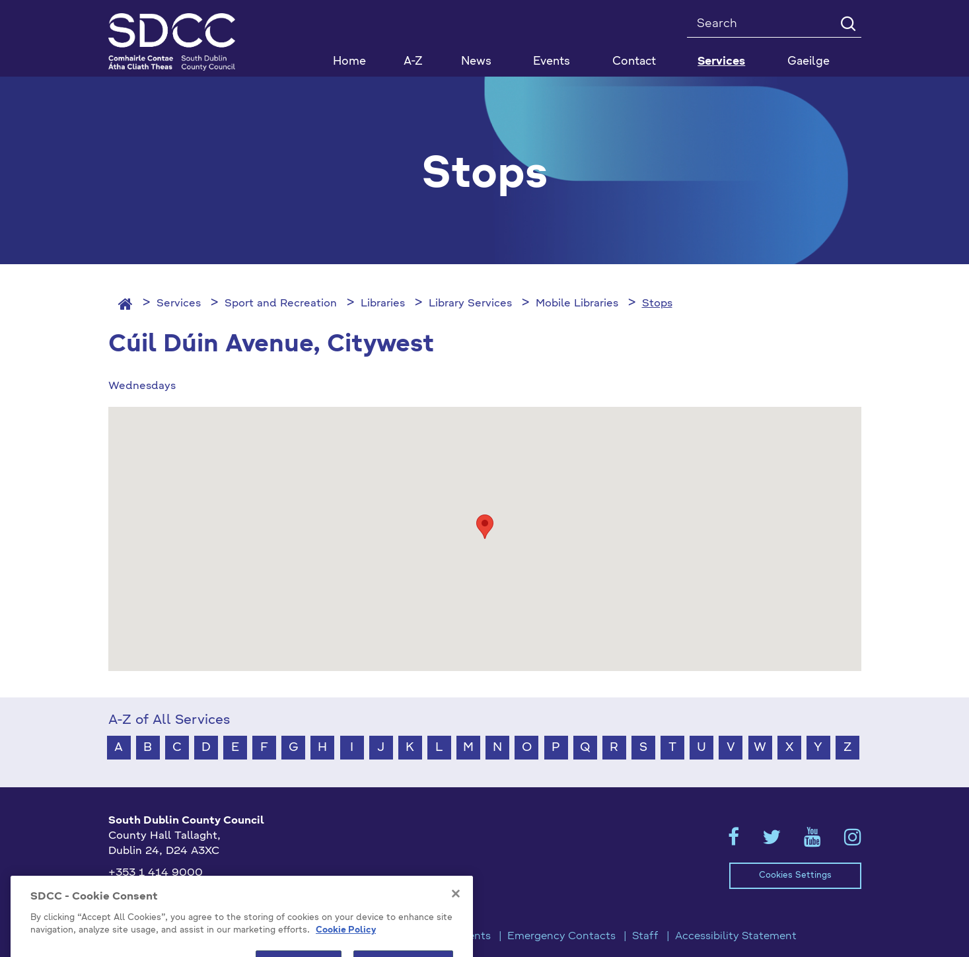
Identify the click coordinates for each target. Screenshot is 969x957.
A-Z (413, 61)
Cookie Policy (346, 944)
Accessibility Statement (736, 936)
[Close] (456, 907)
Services (179, 304)
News (476, 61)
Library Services (470, 304)
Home (349, 61)
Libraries (383, 304)
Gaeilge (808, 61)
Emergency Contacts (561, 936)
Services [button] (721, 61)
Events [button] (551, 61)
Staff (645, 936)
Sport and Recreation (281, 304)
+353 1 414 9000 (155, 873)
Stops (657, 304)
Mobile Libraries (577, 304)
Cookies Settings (795, 875)
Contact (634, 61)
